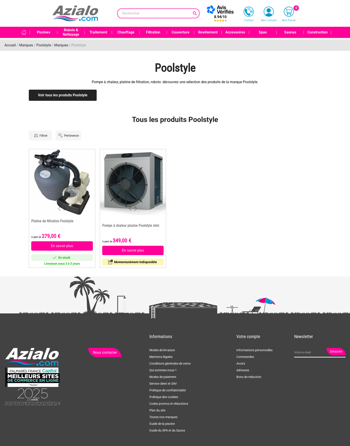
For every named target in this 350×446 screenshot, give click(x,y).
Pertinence (68, 135)
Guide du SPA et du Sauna (167, 430)
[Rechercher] (158, 13)
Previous (59, 208)
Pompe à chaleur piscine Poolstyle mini (130, 226)
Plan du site (157, 410)
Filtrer (40, 135)
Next (64, 208)
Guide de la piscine (162, 423)
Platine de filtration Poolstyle (52, 221)
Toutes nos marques (163, 417)
